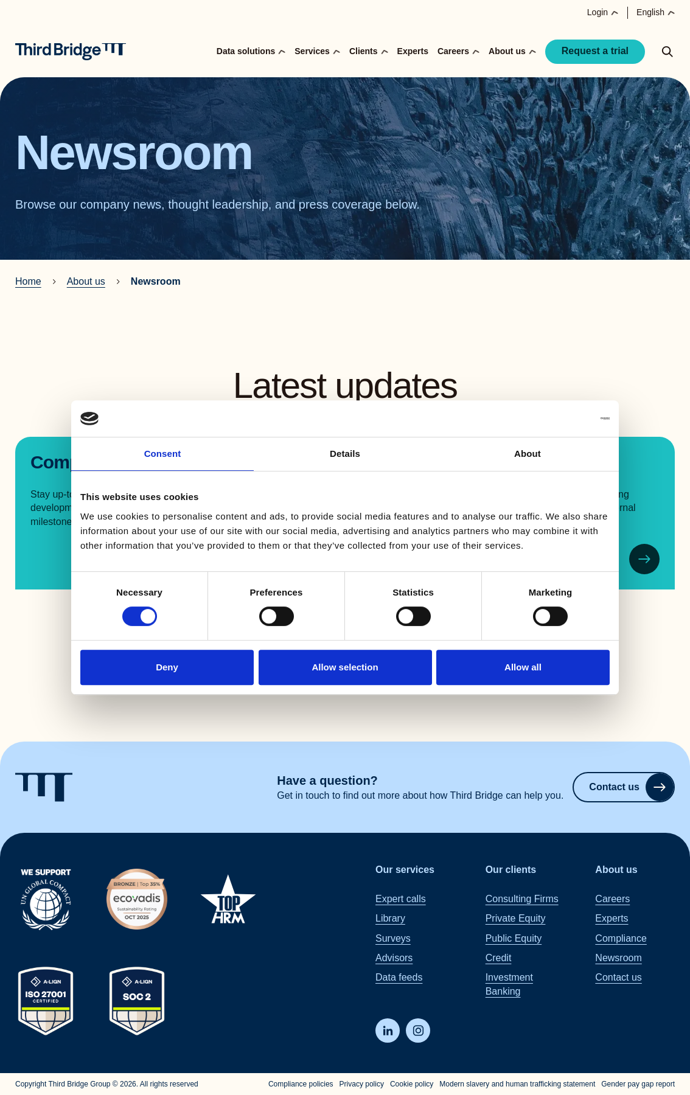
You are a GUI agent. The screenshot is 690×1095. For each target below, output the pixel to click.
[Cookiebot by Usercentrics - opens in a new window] (556, 418)
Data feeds (398, 977)
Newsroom (618, 958)
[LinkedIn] (387, 1030)
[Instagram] (418, 1030)
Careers (612, 898)
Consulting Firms (522, 898)
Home (28, 281)
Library (390, 918)
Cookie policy (411, 1084)
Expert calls (400, 898)
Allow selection (345, 667)
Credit (499, 958)
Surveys (393, 938)
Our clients (511, 869)
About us (86, 281)
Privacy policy (362, 1084)
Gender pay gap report (638, 1084)
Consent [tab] (162, 453)
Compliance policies (300, 1084)
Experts (412, 51)
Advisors (394, 958)
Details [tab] (345, 453)
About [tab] (527, 453)
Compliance (620, 938)
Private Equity (516, 918)
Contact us (631, 787)
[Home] (70, 51)
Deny (167, 667)
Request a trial (595, 51)
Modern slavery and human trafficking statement (517, 1084)
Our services (404, 869)
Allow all (523, 667)
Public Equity (514, 938)
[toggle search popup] (667, 52)
